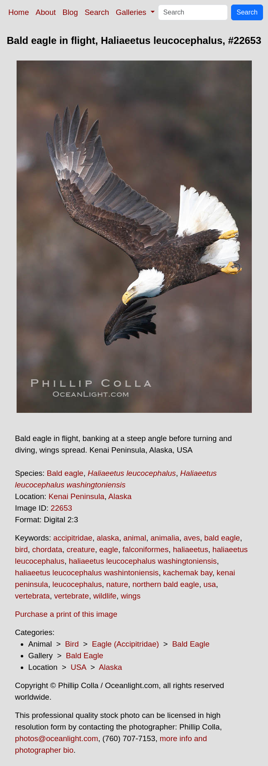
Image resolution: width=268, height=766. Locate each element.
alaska (108, 537)
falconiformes (145, 549)
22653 (61, 508)
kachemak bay (187, 572)
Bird (72, 644)
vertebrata (32, 595)
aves (192, 537)
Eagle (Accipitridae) (125, 644)
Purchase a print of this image (66, 614)
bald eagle (222, 537)
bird (21, 549)
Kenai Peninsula (77, 496)
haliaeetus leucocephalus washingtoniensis (143, 561)
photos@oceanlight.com (56, 738)
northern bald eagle (165, 584)
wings (131, 595)
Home (18, 12)
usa (209, 584)
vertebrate (71, 595)
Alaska (120, 496)
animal (134, 537)
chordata (47, 549)
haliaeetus (190, 549)
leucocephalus (77, 584)
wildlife (105, 595)
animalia (165, 537)
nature (117, 584)
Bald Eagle (191, 644)
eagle (108, 549)
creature (80, 549)
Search (97, 12)
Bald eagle (65, 473)
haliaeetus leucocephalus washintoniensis (86, 572)
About (46, 12)
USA (78, 667)
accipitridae (72, 537)
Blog (70, 12)
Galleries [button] (132, 12)
